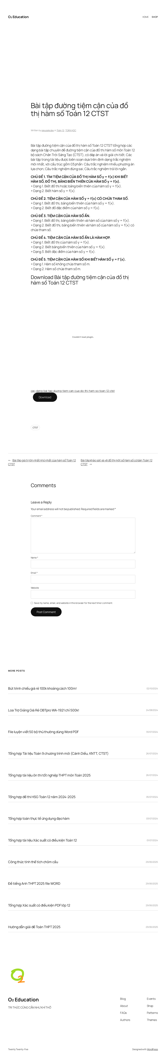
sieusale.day (48, 130)
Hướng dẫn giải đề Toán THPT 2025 (34, 927)
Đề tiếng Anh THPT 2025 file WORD (34, 883)
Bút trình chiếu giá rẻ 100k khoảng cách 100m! (42, 688)
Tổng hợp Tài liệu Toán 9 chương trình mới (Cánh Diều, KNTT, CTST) (58, 753)
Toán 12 (60, 130)
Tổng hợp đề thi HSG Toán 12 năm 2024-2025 (42, 797)
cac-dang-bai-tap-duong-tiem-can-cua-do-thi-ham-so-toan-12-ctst (73, 391)
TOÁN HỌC (70, 130)
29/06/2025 (152, 861)
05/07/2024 (152, 796)
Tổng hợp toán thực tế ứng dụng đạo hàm (39, 818)
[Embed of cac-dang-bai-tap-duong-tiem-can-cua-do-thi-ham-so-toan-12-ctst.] (83, 337)
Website (35, 587)
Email (34, 572)
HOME (145, 16)
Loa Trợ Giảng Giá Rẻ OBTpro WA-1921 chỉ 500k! (43, 710)
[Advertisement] (83, 56)
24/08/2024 (152, 710)
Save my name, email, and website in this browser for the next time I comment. (73, 602)
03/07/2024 (152, 818)
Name (34, 557)
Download (45, 397)
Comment (36, 515)
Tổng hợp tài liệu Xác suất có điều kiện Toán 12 (42, 840)
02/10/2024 (152, 688)
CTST (35, 427)
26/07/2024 (152, 753)
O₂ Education (18, 17)
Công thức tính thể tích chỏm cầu (33, 862)
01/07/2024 (152, 840)
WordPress (152, 1049)
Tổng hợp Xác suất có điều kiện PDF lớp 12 (39, 905)
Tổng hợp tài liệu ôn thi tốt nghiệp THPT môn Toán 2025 (49, 775)
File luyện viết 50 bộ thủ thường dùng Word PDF (43, 732)
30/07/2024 (152, 731)
